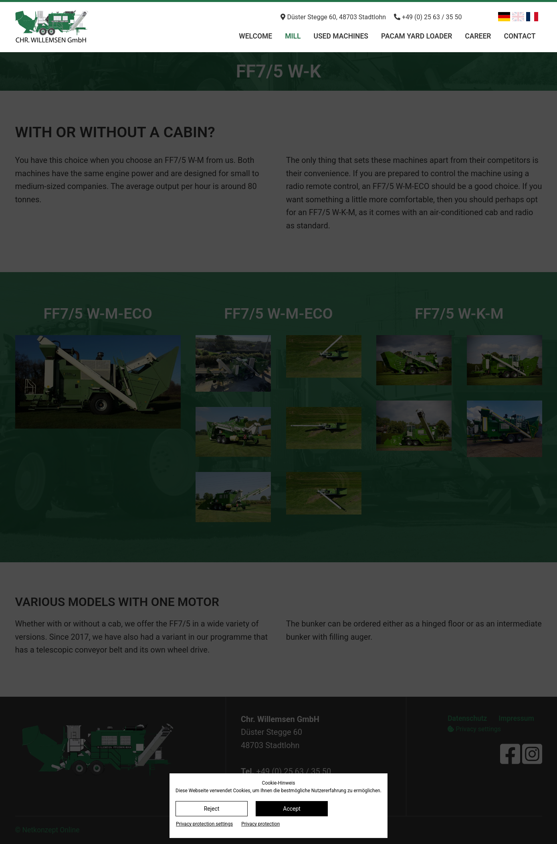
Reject (212, 808)
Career (478, 36)
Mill (293, 36)
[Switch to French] (532, 16)
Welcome (255, 36)
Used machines (340, 36)
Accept (292, 808)
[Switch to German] (504, 16)
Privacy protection (260, 824)
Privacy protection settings (204, 824)
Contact (519, 36)
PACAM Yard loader (416, 36)
